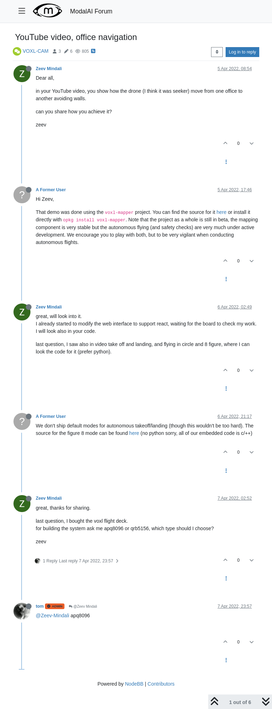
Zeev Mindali (49, 68)
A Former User (51, 189)
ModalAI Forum (91, 11)
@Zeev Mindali (83, 606)
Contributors (161, 684)
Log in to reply (242, 52)
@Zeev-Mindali (52, 615)
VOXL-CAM (36, 51)
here (221, 212)
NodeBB (134, 684)
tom (40, 606)
